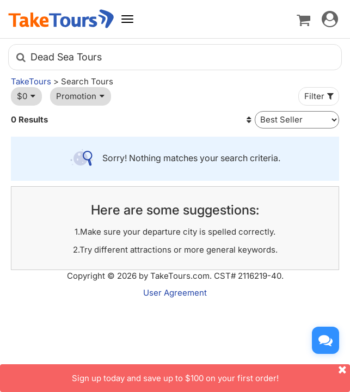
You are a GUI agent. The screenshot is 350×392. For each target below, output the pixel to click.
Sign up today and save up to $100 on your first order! (211, 373)
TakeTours (31, 81)
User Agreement (175, 292)
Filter (320, 96)
